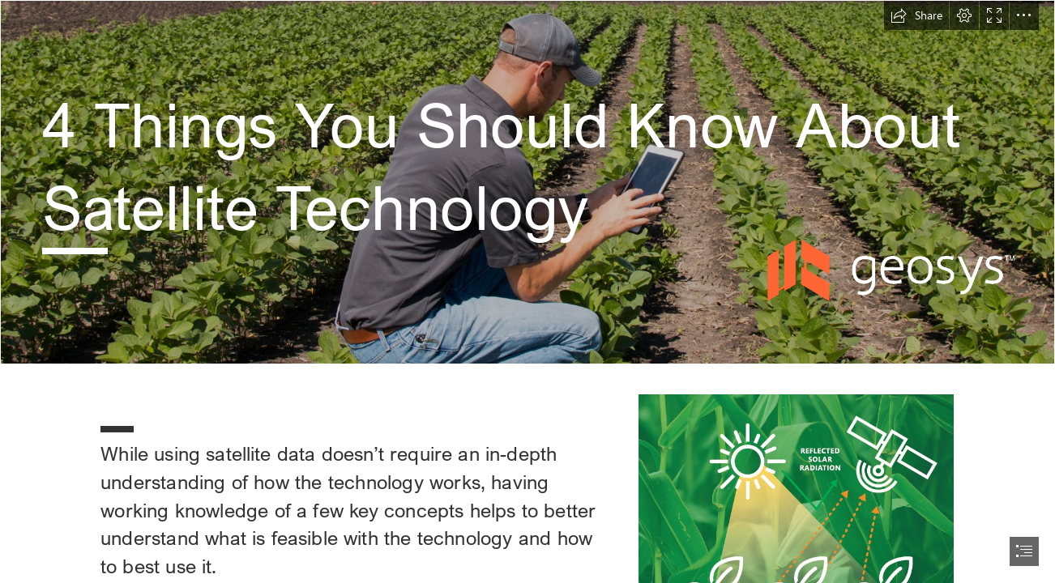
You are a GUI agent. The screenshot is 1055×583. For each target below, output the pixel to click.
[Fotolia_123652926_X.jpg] (527, 182)
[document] (527, 291)
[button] (916, 15)
